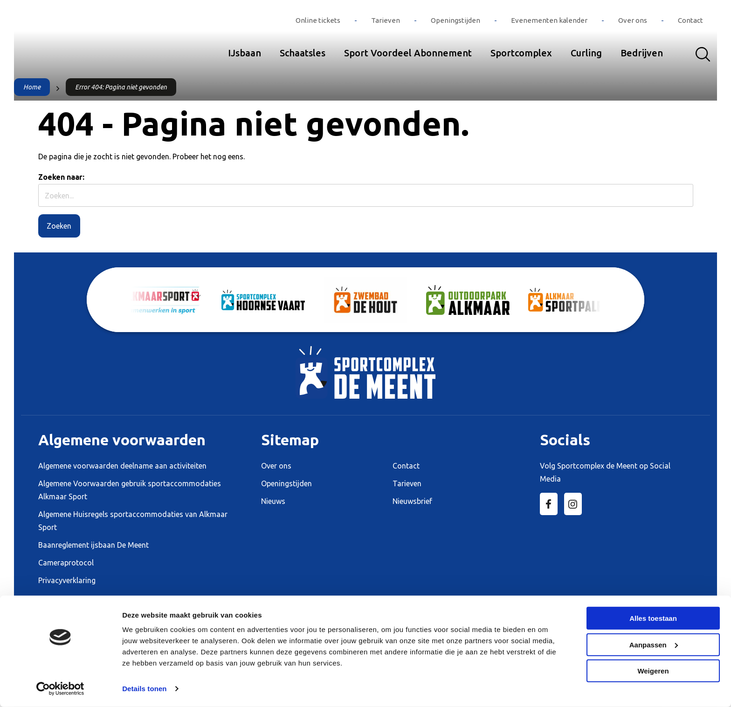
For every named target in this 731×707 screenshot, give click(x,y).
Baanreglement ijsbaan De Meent (93, 545)
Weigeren (653, 671)
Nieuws (273, 501)
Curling (586, 53)
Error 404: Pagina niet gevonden (121, 87)
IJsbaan (244, 53)
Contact (690, 20)
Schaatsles (302, 53)
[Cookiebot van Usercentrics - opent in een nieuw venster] (60, 689)
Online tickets (318, 20)
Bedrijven (642, 53)
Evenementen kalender (549, 20)
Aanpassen (653, 644)
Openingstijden (455, 20)
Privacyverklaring (67, 580)
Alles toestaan (653, 618)
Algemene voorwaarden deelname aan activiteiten (122, 466)
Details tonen (144, 689)
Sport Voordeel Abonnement (408, 53)
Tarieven (385, 20)
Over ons (632, 20)
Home (32, 87)
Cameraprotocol (66, 562)
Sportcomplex (521, 53)
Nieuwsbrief (412, 501)
